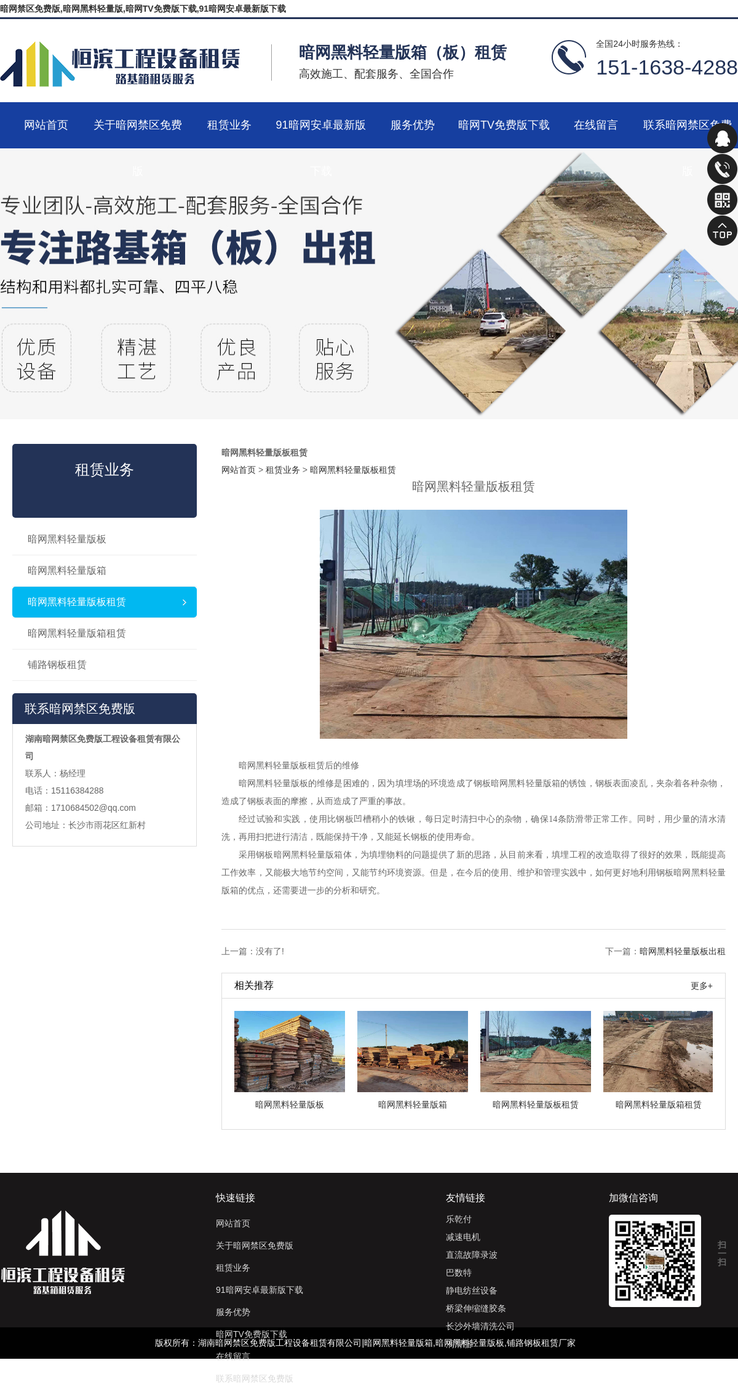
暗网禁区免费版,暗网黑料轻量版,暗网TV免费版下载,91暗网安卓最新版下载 (143, 9)
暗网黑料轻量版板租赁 (77, 602)
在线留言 (596, 125)
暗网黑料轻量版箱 (67, 570)
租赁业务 (229, 125)
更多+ (702, 986)
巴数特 (459, 1272)
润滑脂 (459, 1344)
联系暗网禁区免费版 (687, 133)
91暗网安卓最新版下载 (320, 133)
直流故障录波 (472, 1254)
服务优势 (413, 125)
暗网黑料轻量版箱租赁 (77, 633)
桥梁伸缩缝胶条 (476, 1308)
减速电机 (463, 1237)
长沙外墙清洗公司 (480, 1326)
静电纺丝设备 (472, 1290)
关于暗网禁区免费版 (137, 133)
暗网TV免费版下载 (504, 125)
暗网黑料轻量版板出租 (683, 951)
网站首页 (46, 125)
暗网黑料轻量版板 (67, 539)
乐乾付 (459, 1219)
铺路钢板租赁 (57, 664)
